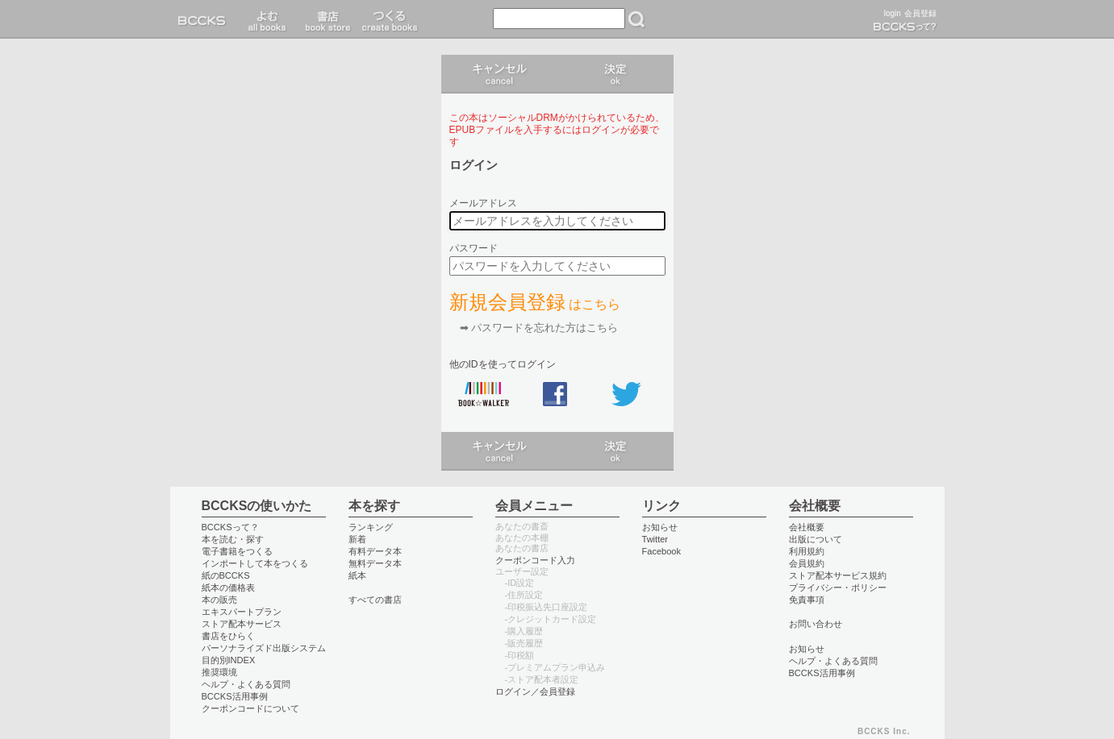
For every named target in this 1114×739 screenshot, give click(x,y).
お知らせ (660, 527)
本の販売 (219, 599)
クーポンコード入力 (535, 560)
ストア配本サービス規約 (838, 575)
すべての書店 (375, 599)
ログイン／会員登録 (535, 691)
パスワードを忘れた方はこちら (544, 328)
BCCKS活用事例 (235, 696)
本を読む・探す (233, 539)
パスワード (473, 248)
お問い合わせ (815, 624)
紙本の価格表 (228, 587)
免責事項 (806, 599)
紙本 (357, 575)
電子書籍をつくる (237, 551)
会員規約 (806, 563)
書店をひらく (228, 636)
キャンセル (499, 74)
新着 (357, 539)
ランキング (370, 527)
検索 (636, 19)
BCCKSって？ (230, 527)
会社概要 (806, 527)
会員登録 (920, 13)
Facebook (662, 551)
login (892, 13)
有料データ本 (375, 551)
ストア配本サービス (242, 624)
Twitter (655, 539)
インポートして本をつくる (255, 563)
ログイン (615, 74)
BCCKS (205, 19)
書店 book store (325, 19)
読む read (267, 19)
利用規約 (806, 551)
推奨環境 (219, 672)
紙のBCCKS (226, 575)
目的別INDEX (229, 660)
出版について (815, 539)
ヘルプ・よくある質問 (246, 684)
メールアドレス (483, 203)
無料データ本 (375, 563)
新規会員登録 (534, 302)
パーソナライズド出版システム (264, 648)
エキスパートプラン (242, 612)
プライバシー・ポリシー (838, 587)
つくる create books (389, 19)
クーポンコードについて (250, 708)
